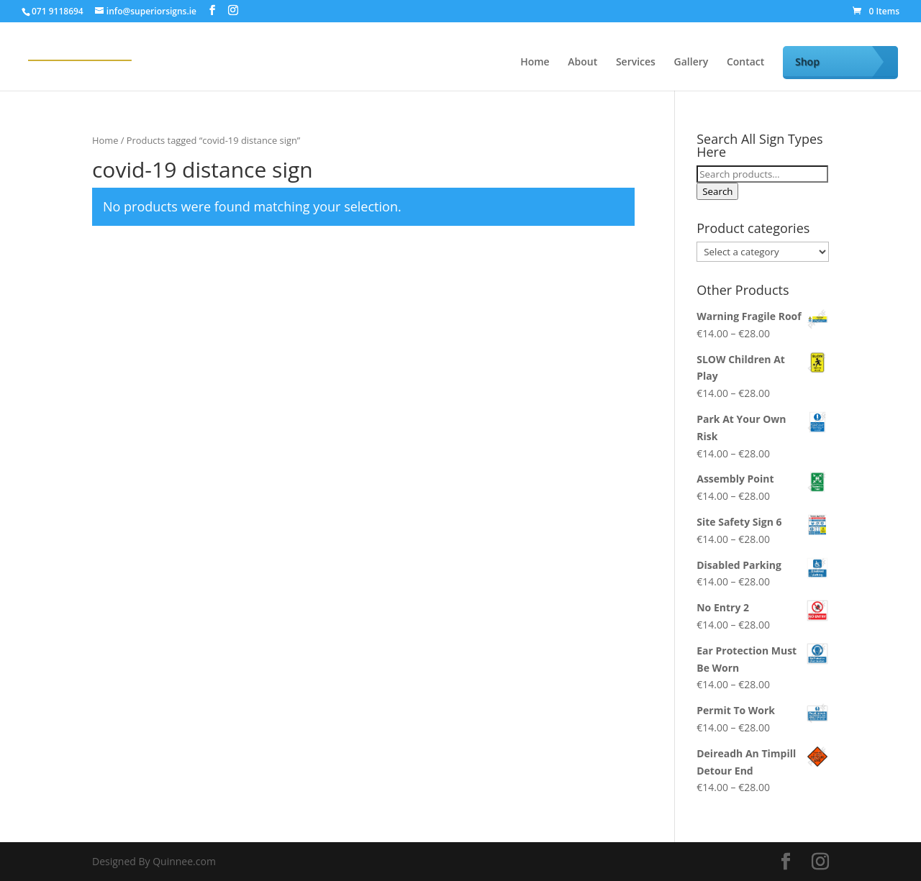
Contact (745, 62)
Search (717, 191)
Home (535, 62)
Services (635, 62)
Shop (807, 61)
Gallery (691, 62)
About (582, 62)
